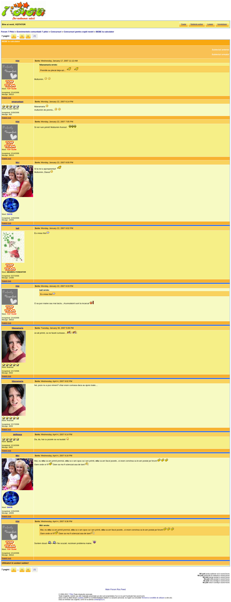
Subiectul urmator (220, 54)
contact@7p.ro (99, 599)
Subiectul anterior (220, 49)
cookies (81, 598)
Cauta (183, 24)
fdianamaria (17, 328)
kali (17, 228)
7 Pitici (71, 594)
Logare (210, 24)
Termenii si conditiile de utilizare (153, 598)
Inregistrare (222, 24)
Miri (17, 162)
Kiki (17, 61)
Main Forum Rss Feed (115, 589)
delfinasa (17, 434)
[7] (35, 36)
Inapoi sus (6, 97)
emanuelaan (17, 101)
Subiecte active (196, 24)
